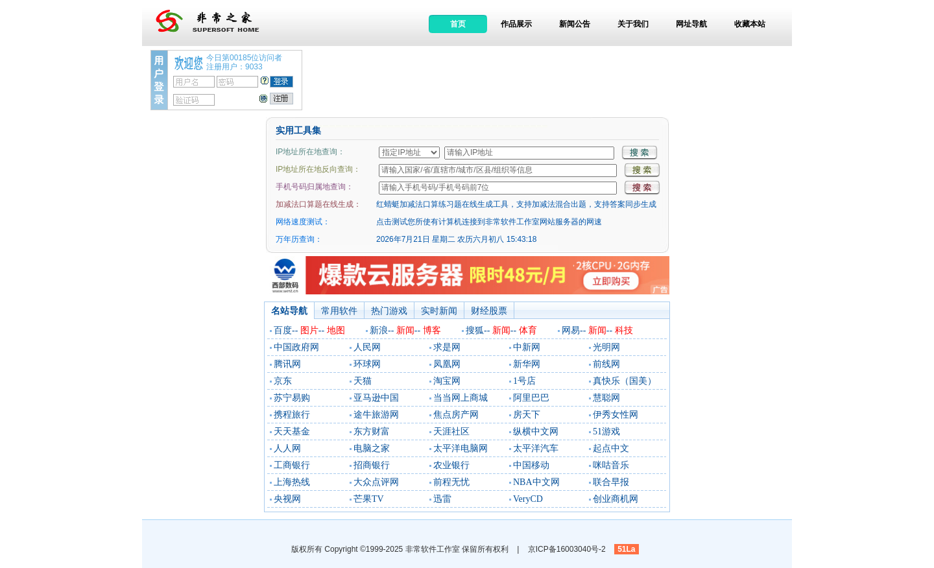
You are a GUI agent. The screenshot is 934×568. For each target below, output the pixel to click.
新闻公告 (574, 24)
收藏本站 (749, 24)
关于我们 (633, 24)
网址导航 (691, 24)
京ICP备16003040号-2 (567, 549)
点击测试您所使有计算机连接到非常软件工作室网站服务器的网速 (489, 221)
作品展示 (516, 24)
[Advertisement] (547, 79)
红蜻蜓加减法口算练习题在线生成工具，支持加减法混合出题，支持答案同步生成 (516, 204)
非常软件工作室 (432, 549)
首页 (458, 24)
